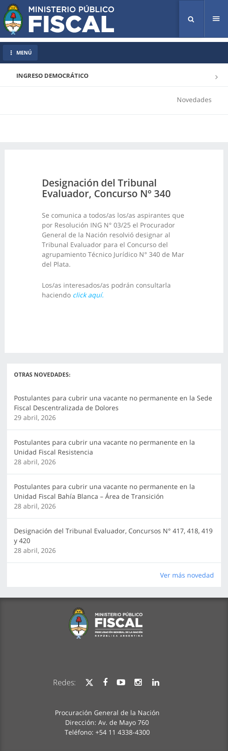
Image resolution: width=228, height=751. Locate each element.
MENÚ (20, 52)
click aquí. (88, 294)
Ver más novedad (187, 575)
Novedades (194, 99)
